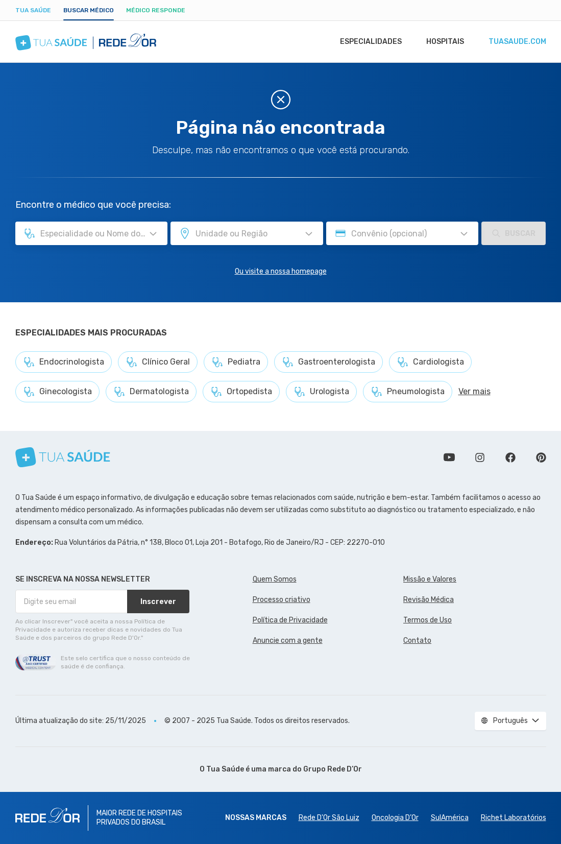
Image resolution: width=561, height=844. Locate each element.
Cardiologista (430, 362)
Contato (417, 640)
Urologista (321, 391)
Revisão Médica (428, 599)
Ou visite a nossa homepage (281, 271)
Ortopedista (241, 391)
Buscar (513, 233)
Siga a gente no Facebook (510, 457)
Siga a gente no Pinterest (541, 457)
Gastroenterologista (328, 362)
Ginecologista (57, 391)
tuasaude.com (516, 41)
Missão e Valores (429, 579)
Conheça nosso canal (449, 457)
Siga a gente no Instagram (480, 457)
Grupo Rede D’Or (332, 769)
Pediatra (235, 362)
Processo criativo (281, 599)
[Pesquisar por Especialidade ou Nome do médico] (153, 234)
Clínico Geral (158, 362)
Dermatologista (151, 391)
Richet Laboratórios (513, 817)
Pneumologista (408, 391)
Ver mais (474, 391)
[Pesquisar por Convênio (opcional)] (464, 234)
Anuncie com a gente (288, 640)
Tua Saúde (33, 10)
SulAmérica (450, 817)
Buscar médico (88, 10)
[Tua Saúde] (62, 457)
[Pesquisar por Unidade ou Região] (309, 234)
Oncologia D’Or (395, 817)
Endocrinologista (63, 362)
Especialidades (366, 41)
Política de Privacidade (290, 620)
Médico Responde (155, 10)
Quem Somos (275, 579)
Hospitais (442, 41)
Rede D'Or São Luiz (329, 817)
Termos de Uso (427, 620)
